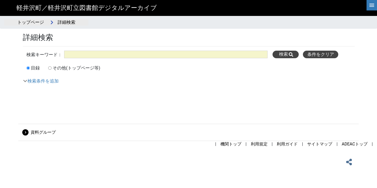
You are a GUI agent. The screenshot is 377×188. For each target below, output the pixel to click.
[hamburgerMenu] (372, 5)
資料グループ (43, 132)
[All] (166, 54)
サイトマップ (319, 144)
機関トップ (230, 144)
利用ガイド (287, 144)
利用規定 (259, 144)
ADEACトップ (355, 144)
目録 (35, 67)
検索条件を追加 (43, 81)
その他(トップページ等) (76, 67)
